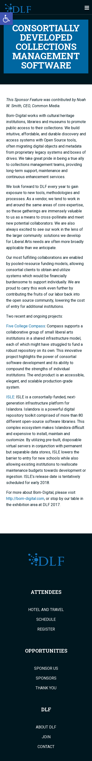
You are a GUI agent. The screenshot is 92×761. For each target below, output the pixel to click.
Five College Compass (25, 326)
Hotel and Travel (46, 610)
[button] (6, 18)
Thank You (46, 688)
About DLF (46, 727)
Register (46, 629)
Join (46, 737)
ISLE (10, 397)
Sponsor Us (46, 668)
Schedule (46, 620)
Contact (46, 747)
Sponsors (46, 678)
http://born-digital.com (25, 498)
